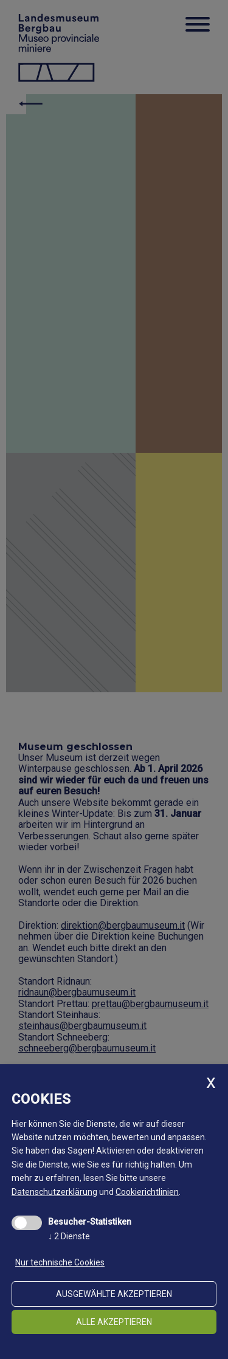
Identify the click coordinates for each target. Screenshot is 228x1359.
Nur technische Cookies (60, 1262)
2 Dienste (69, 1236)
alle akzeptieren (114, 1322)
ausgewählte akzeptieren (114, 1294)
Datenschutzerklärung (54, 1192)
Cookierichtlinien (147, 1192)
